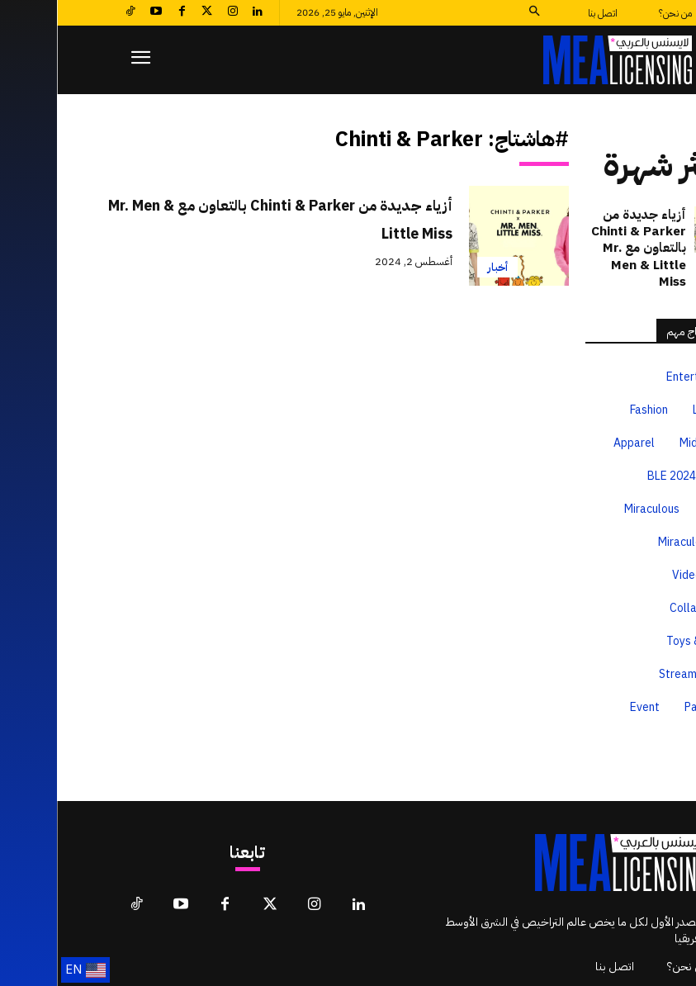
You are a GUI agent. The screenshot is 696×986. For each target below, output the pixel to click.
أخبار (440, 267)
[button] (477, 13)
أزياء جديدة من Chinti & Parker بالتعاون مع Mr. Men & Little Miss (210, 218)
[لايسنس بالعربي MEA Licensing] (560, 60)
